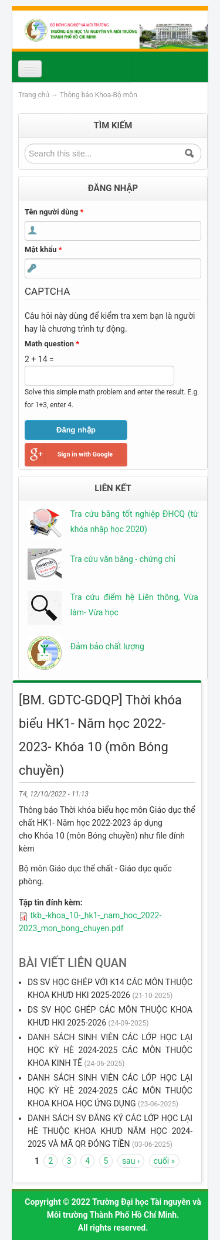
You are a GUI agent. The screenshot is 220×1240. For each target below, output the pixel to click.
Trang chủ (33, 95)
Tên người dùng (54, 211)
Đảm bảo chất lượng (107, 646)
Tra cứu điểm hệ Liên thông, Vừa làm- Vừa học (134, 604)
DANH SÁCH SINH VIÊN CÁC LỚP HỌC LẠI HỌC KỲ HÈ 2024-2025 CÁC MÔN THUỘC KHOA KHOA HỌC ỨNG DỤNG (110, 1090)
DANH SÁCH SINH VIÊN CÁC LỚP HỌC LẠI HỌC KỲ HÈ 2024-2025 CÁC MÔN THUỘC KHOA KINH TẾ (110, 1050)
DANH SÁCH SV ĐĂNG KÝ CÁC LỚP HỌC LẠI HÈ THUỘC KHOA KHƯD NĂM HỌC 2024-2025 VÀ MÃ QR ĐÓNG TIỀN (110, 1131)
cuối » (164, 1161)
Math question (52, 343)
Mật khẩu (43, 249)
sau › (131, 1161)
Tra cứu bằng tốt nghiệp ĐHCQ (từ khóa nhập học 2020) (134, 521)
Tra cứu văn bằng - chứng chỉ (122, 559)
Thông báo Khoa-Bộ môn (98, 95)
